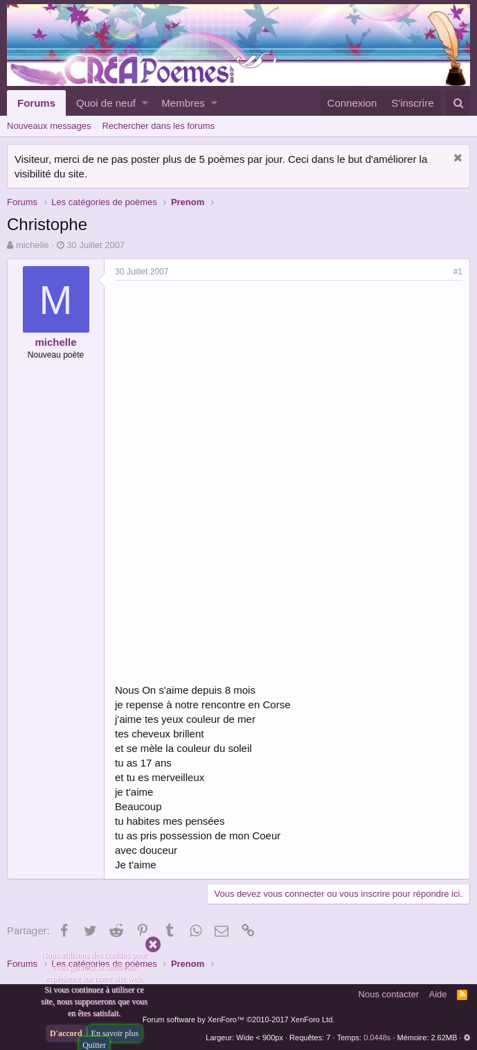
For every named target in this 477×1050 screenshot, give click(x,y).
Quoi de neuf (106, 103)
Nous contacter (389, 994)
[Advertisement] (231, 385)
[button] (145, 103)
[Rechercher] (458, 103)
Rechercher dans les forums (158, 126)
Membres (183, 103)
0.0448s (376, 1037)
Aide (438, 994)
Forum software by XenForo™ (239, 1019)
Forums (36, 103)
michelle (32, 245)
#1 (457, 272)
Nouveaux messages (49, 126)
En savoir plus (115, 1033)
